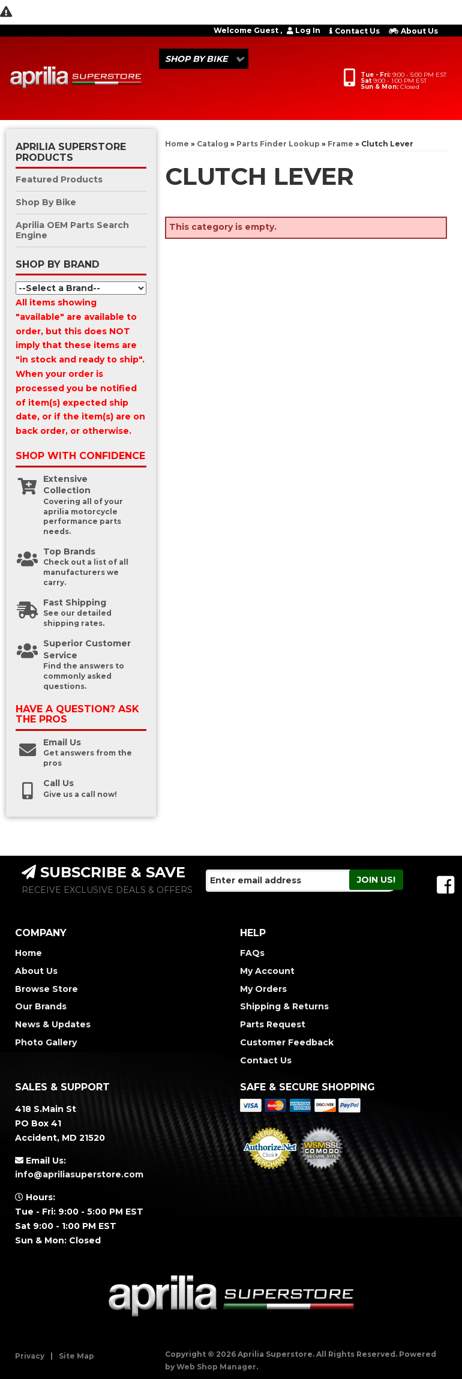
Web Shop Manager (216, 1366)
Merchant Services (270, 1173)
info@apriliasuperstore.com (79, 1174)
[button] (203, 59)
